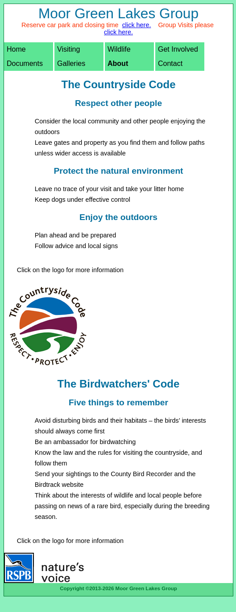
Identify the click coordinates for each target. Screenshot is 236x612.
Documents (25, 63)
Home (16, 49)
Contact (170, 63)
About (118, 63)
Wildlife (119, 49)
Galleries (71, 63)
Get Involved (178, 49)
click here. (136, 25)
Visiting (68, 49)
